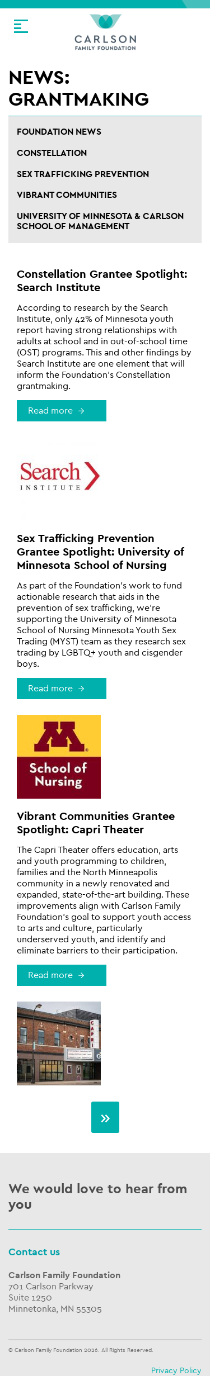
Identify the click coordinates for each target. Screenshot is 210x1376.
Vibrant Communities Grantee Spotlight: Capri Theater (96, 823)
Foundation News (59, 132)
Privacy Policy (176, 1370)
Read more (50, 411)
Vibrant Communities (67, 195)
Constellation (52, 153)
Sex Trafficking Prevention (83, 174)
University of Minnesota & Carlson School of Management (100, 221)
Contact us (34, 1252)
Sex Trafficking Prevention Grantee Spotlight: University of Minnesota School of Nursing (100, 552)
